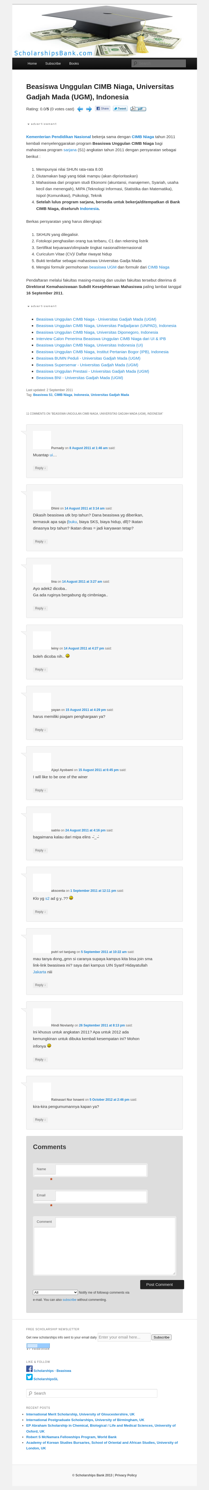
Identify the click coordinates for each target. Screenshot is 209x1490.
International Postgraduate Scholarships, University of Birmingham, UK (85, 1420)
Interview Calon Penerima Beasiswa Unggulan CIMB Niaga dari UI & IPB (101, 338)
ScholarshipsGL (45, 1379)
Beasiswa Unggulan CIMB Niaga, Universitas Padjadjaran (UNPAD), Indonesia (106, 325)
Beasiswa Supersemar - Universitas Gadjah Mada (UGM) (87, 365)
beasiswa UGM (103, 267)
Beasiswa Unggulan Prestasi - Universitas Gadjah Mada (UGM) (92, 371)
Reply (40, 468)
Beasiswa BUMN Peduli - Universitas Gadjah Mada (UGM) (88, 358)
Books (74, 63)
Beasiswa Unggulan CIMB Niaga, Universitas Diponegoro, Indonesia (97, 332)
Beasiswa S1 (43, 395)
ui (51, 455)
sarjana (70, 149)
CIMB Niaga (143, 136)
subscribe (69, 1300)
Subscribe (53, 63)
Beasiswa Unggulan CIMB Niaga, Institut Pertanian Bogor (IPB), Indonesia (102, 351)
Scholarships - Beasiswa (52, 1371)
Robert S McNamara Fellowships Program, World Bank (71, 1437)
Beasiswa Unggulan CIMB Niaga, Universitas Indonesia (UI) (89, 345)
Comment (44, 1222)
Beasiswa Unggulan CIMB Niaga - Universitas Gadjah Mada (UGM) (96, 319)
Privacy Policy (126, 1475)
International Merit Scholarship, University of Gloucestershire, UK (80, 1414)
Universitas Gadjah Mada (110, 395)
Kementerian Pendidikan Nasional (58, 136)
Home (32, 63)
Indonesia (89, 208)
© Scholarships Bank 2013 (92, 1475)
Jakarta (39, 972)
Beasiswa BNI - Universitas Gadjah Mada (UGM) (79, 377)
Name (44, 1170)
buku (72, 521)
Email (44, 1196)
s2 (47, 898)
